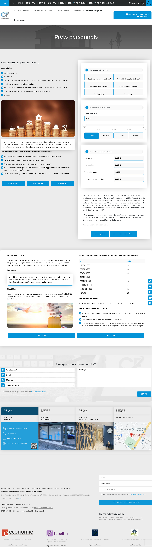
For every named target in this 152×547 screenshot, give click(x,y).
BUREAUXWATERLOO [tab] (121, 369)
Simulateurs (37, 11)
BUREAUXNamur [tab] (8, 376)
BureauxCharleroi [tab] (9, 369)
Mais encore (64, 11)
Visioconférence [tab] (124, 376)
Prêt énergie (128, 94)
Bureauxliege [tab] (45, 369)
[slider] (84, 125)
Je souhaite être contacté (123, 234)
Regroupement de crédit (128, 86)
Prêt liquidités (99, 94)
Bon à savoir (19, 20)
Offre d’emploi (136, 3)
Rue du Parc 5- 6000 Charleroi (17, 386)
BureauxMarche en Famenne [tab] (88, 376)
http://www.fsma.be (95, 545)
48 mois (91, 135)
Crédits (26, 11)
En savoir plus (13, 183)
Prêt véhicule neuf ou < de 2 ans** (98, 77)
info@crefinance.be (14, 396)
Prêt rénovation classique (98, 84)
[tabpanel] (76, 394)
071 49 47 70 (11, 391)
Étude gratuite (38, 183)
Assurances (50, 11)
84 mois (136, 135)
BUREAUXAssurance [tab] (46, 376)
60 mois (106, 135)
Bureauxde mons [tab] (83, 369)
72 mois (121, 135)
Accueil (17, 11)
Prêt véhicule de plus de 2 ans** (128, 77)
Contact (77, 11)
